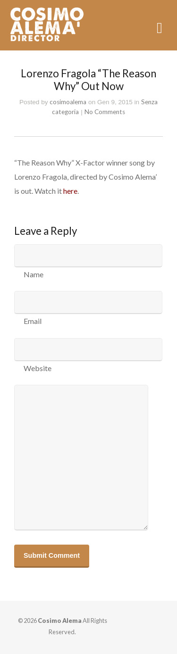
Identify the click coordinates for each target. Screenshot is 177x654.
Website (37, 368)
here (70, 190)
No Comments (104, 112)
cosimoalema (68, 102)
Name (33, 274)
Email (33, 320)
